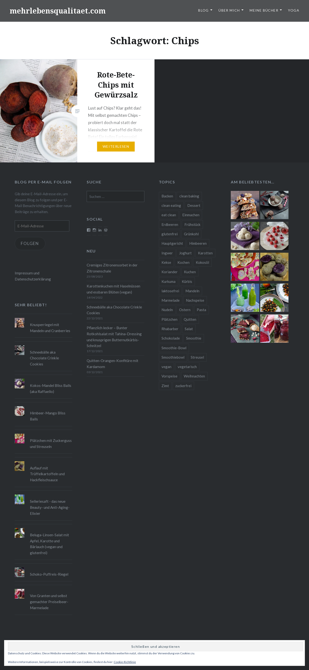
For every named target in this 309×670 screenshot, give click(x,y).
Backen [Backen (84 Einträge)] (167, 196)
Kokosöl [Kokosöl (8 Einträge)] (202, 262)
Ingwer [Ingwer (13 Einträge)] (167, 253)
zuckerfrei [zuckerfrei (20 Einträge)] (183, 386)
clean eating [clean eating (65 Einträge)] (171, 205)
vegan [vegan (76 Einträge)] (166, 366)
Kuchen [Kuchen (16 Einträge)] (190, 272)
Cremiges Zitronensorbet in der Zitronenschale (112, 268)
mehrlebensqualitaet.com (58, 11)
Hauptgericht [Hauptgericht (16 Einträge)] (172, 243)
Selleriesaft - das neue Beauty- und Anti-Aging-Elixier (50, 507)
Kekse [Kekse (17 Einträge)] (166, 262)
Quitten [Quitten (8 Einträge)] (190, 319)
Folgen (30, 243)
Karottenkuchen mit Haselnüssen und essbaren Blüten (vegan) (113, 289)
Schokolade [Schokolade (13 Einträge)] (171, 338)
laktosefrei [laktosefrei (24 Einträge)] (170, 291)
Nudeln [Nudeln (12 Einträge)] (167, 309)
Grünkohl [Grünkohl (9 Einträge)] (191, 234)
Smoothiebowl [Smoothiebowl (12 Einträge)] (173, 357)
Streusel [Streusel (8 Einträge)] (197, 357)
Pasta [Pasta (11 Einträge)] (201, 309)
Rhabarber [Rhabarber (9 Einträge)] (170, 329)
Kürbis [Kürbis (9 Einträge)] (187, 281)
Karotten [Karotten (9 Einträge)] (205, 253)
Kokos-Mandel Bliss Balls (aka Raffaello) (50, 388)
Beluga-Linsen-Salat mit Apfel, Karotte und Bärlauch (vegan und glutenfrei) (49, 544)
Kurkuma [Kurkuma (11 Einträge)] (169, 281)
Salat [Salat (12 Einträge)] (189, 329)
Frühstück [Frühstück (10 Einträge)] (192, 224)
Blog (203, 10)
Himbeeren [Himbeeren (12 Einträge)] (198, 243)
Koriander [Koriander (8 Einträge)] (170, 272)
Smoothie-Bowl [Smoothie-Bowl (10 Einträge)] (174, 348)
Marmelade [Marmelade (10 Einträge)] (171, 300)
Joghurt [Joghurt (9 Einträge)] (185, 253)
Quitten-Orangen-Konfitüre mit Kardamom (112, 363)
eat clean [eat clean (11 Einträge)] (169, 215)
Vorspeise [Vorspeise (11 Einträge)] (169, 376)
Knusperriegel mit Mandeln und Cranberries (50, 327)
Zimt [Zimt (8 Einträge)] (165, 386)
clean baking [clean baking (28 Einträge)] (189, 196)
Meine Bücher (264, 10)
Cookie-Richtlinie (125, 662)
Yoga (293, 10)
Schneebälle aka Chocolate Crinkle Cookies (114, 310)
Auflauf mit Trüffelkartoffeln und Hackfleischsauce (47, 474)
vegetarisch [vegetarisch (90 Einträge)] (187, 366)
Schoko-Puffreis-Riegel (49, 574)
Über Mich (229, 10)
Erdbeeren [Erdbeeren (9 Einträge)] (170, 224)
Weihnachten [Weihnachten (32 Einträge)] (194, 376)
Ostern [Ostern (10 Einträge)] (184, 309)
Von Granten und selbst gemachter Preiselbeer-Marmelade (49, 601)
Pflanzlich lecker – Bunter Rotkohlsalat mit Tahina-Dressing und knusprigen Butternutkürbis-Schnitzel (114, 337)
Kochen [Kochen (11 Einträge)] (183, 262)
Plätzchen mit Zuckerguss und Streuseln (51, 443)
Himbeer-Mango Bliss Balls (47, 416)
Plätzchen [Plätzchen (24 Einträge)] (169, 319)
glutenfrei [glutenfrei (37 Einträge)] (170, 234)
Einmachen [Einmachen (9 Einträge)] (190, 215)
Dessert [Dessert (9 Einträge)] (193, 205)
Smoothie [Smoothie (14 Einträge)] (193, 338)
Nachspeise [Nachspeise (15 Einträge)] (195, 300)
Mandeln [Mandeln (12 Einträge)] (192, 291)
